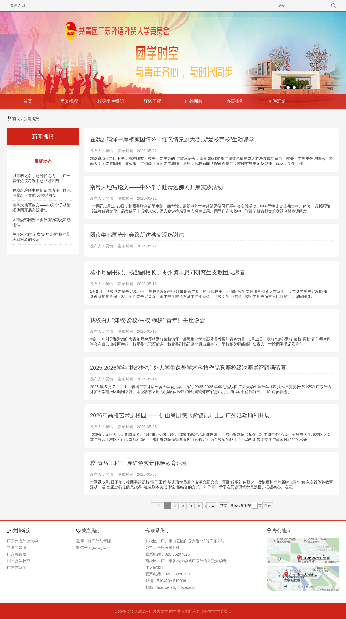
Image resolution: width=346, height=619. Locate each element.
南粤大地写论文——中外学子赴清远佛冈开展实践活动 (156, 187)
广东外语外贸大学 (22, 541)
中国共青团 (16, 547)
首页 (27, 101)
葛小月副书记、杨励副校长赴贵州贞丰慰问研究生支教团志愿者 (167, 272)
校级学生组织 (110, 101)
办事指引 (235, 101)
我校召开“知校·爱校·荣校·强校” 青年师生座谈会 (147, 320)
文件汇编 (277, 101)
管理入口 (17, 5)
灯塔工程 (152, 101)
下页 (223, 506)
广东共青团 (16, 554)
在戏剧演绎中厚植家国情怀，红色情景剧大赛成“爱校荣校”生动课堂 (172, 139)
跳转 (267, 506)
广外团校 (194, 101)
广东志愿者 (16, 567)
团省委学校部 (18, 561)
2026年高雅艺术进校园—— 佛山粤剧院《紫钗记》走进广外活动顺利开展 (180, 415)
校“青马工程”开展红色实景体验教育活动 (139, 463)
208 (211, 506)
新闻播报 (31, 118)
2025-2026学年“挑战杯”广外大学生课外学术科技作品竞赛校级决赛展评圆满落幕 (188, 368)
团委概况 (69, 101)
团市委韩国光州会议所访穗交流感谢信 (137, 235)
